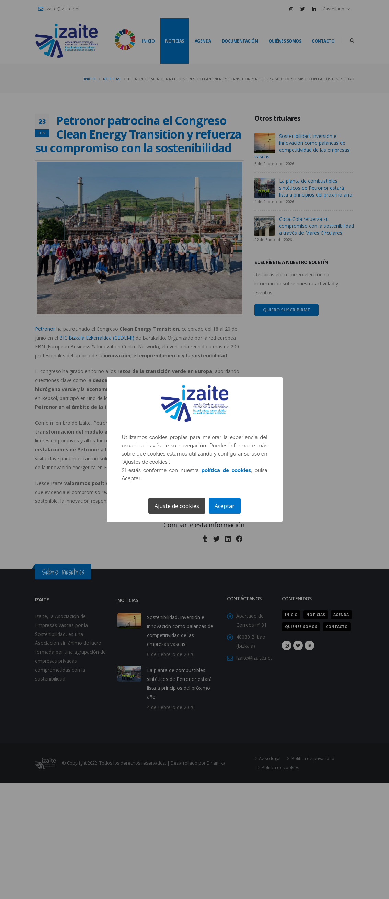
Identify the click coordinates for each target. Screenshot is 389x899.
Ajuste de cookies (177, 506)
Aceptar (224, 506)
